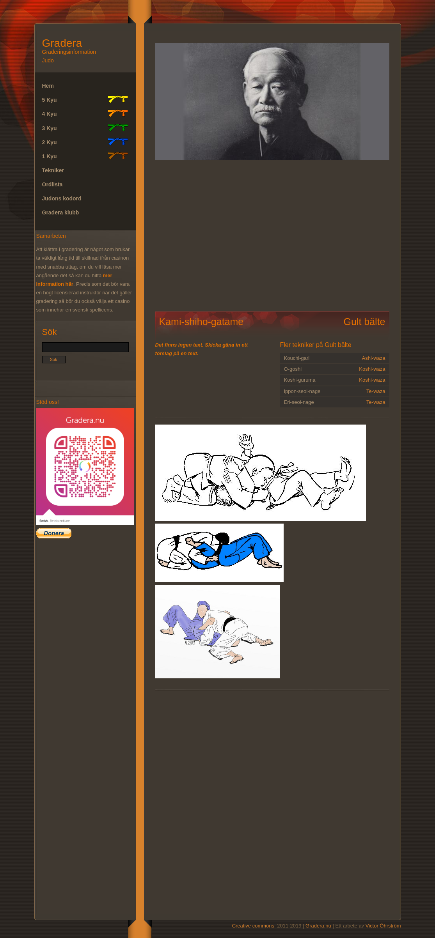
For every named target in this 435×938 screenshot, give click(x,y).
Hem (48, 86)
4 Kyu (85, 113)
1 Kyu (85, 156)
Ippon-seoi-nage (334, 391)
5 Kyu (85, 99)
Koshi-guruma (334, 380)
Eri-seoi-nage (334, 402)
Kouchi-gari (334, 358)
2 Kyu (85, 142)
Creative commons (253, 926)
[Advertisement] (107, 236)
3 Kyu (85, 128)
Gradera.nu (318, 926)
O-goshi (334, 369)
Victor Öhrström (383, 926)
